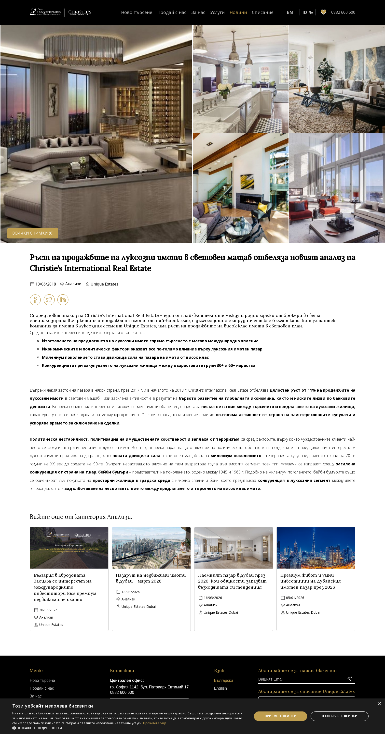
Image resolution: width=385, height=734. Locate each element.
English (220, 688)
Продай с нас (171, 12)
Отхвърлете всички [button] (340, 716)
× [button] (379, 704)
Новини (238, 12)
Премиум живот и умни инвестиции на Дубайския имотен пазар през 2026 (310, 581)
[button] (128, 727)
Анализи (73, 284)
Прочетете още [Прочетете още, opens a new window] (154, 723)
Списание (263, 12)
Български (223, 680)
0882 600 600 (122, 692)
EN (290, 12)
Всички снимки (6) (33, 233)
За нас (198, 12)
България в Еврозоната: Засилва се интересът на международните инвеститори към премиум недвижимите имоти (65, 587)
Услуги (217, 12)
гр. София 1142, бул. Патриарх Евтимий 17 (149, 687)
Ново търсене (136, 12)
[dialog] (192, 716)
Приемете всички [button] (280, 716)
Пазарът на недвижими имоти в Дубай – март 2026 (151, 578)
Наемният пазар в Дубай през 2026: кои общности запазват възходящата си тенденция (232, 581)
